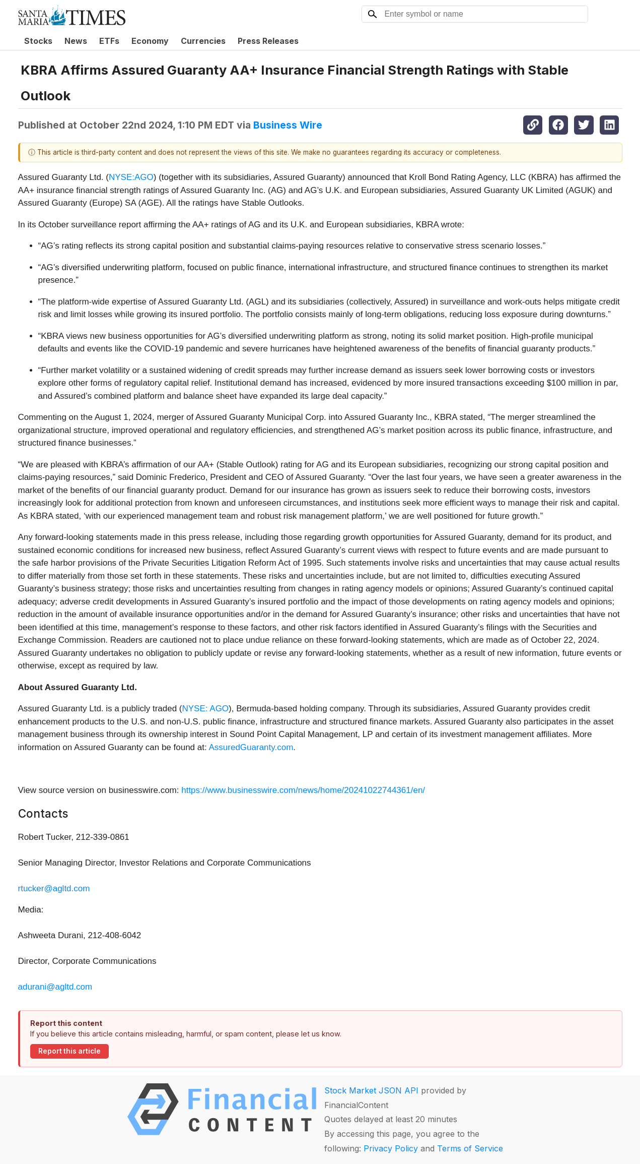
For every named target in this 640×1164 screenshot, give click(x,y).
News (75, 41)
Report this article (69, 1051)
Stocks (38, 41)
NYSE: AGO (205, 708)
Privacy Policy (391, 1148)
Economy (150, 41)
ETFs (109, 41)
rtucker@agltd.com (54, 888)
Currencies (203, 41)
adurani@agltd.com (55, 987)
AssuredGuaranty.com (250, 747)
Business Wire (287, 125)
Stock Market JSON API (371, 1090)
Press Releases (268, 41)
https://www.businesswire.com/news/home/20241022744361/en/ (303, 790)
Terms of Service (470, 1148)
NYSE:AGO (131, 177)
